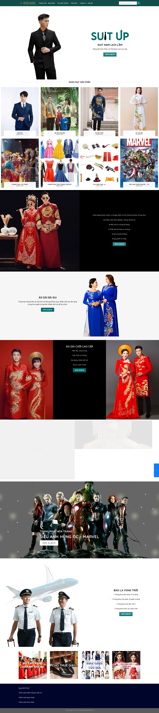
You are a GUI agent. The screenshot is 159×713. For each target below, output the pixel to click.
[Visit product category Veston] (20, 112)
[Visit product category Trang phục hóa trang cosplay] (59, 163)
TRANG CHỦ (42, 3)
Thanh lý (83, 3)
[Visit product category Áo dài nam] (99, 112)
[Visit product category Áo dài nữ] (139, 112)
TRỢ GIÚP (75, 3)
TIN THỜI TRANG (63, 3)
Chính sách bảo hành (26, 702)
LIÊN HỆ (90, 3)
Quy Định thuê (24, 688)
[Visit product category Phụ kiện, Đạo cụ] (99, 163)
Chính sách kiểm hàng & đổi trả (30, 693)
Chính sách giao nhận (27, 697)
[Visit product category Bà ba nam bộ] (59, 112)
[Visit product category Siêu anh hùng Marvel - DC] (139, 163)
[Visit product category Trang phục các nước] (20, 163)
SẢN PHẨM (52, 3)
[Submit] (138, 3)
